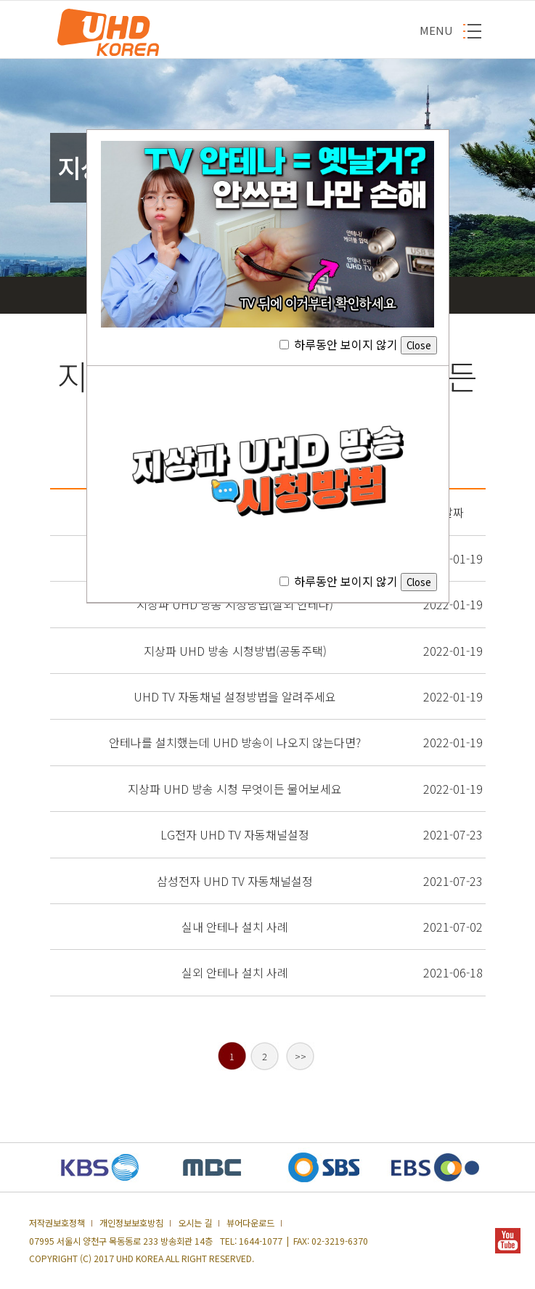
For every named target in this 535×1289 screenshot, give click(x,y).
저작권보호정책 (57, 1222)
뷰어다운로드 (250, 1222)
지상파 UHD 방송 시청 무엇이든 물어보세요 (235, 788)
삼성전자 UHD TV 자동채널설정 (235, 881)
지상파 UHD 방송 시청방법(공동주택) (235, 650)
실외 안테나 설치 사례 (234, 972)
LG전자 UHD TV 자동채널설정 (234, 834)
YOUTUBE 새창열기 (507, 1240)
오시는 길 (195, 1222)
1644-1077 (260, 1241)
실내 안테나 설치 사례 (234, 926)
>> (300, 1056)
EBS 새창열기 (435, 1167)
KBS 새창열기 (100, 1167)
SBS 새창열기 (323, 1167)
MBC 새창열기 (212, 1167)
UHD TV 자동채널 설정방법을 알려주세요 (235, 696)
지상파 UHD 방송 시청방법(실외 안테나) (234, 604)
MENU (436, 30)
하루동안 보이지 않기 (358, 344)
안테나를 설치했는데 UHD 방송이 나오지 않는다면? (235, 742)
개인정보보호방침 (131, 1222)
